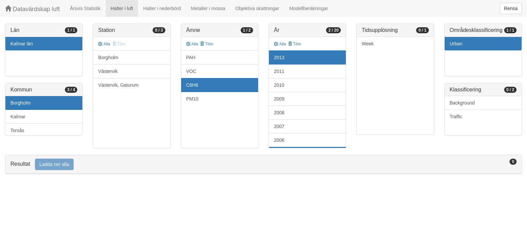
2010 (279, 85)
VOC (191, 71)
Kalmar (17, 116)
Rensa (511, 8)
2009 (279, 99)
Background (462, 103)
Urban (456, 43)
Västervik (108, 71)
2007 (279, 126)
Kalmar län (21, 43)
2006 (279, 140)
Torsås (17, 130)
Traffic (456, 116)
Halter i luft (122, 8)
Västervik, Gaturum (118, 85)
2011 (279, 71)
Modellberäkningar (308, 8)
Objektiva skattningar (257, 8)
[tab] (263, 164)
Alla (104, 44)
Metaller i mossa (208, 8)
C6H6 (192, 85)
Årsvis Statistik (85, 8)
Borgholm (20, 103)
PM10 (192, 99)
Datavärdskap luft (32, 8)
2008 (279, 112)
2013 (279, 57)
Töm (206, 44)
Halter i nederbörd (162, 8)
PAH (191, 57)
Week (368, 43)
